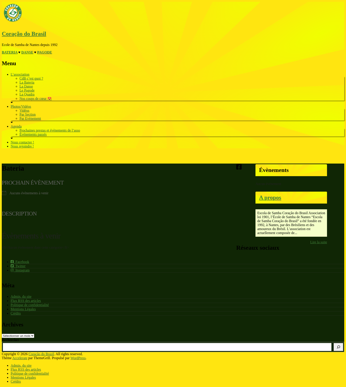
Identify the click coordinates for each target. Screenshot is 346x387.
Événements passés (33, 134)
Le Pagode (26, 90)
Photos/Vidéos (21, 106)
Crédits (16, 313)
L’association (20, 74)
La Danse (26, 86)
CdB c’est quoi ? (31, 78)
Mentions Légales (23, 309)
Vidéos (24, 110)
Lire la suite (318, 242)
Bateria (9, 52)
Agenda (16, 126)
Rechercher (10, 340)
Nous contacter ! (22, 142)
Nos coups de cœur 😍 (35, 98)
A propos (270, 197)
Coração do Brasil (24, 34)
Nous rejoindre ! (22, 146)
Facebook (20, 262)
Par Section (27, 114)
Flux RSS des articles (26, 301)
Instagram (20, 270)
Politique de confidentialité (30, 305)
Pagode (44, 52)
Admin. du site (21, 296)
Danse (27, 52)
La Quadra (26, 94)
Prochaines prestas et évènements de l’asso (49, 130)
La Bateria (26, 82)
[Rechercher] (338, 347)
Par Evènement (30, 118)
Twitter (18, 266)
